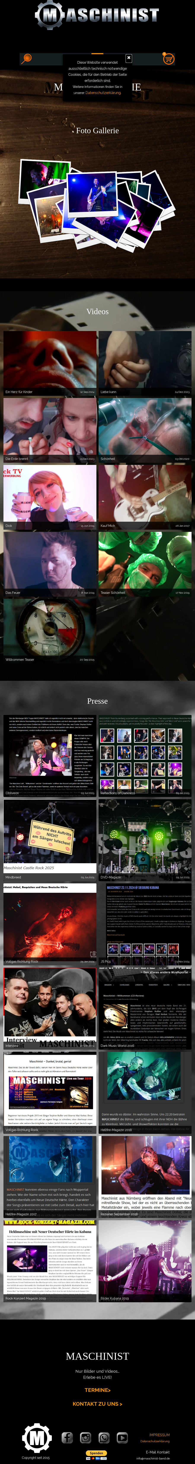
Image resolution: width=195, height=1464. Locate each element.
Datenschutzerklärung (103, 93)
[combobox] (178, 327)
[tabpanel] (97, 131)
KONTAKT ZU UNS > (97, 1404)
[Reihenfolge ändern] (188, 327)
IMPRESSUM (159, 1435)
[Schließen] (129, 58)
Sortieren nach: (160, 327)
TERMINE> (98, 1390)
